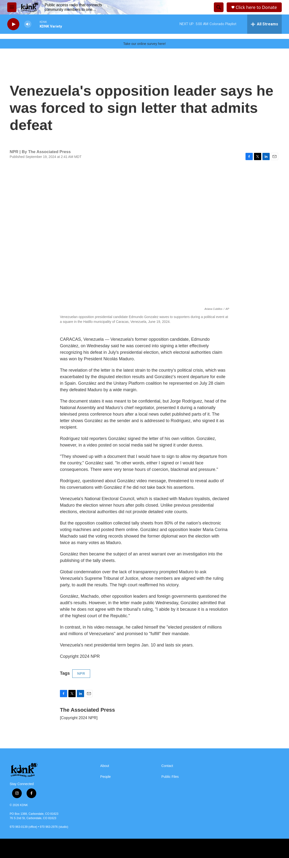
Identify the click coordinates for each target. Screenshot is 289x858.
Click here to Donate (256, 7)
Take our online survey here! (144, 44)
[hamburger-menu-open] (11, 7)
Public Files (170, 777)
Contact (167, 766)
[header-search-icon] (219, 7)
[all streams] (264, 24)
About (104, 766)
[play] (13, 24)
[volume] (28, 24)
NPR (81, 673)
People (105, 777)
